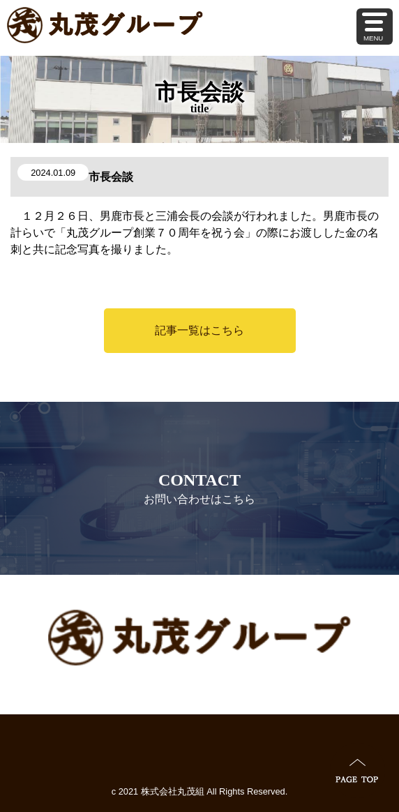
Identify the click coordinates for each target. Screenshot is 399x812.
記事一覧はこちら (199, 330)
